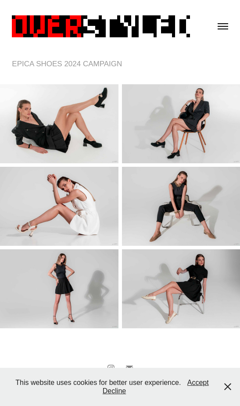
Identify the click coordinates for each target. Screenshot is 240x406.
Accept (198, 382)
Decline (114, 391)
